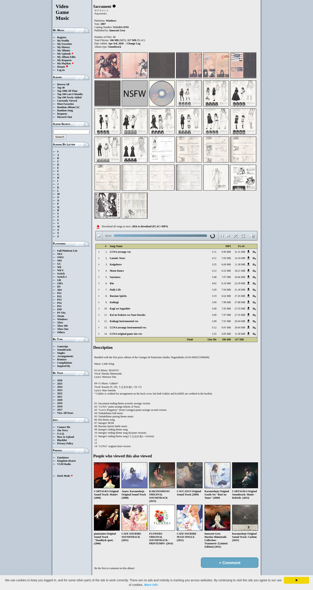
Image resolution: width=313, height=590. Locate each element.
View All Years (65, 413)
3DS (59, 289)
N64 (59, 260)
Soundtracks (64, 349)
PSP (59, 309)
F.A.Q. (60, 433)
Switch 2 (62, 276)
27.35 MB (240, 314)
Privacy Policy (65, 443)
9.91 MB (226, 327)
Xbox (60, 322)
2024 (59, 386)
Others (61, 332)
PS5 (59, 306)
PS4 (59, 302)
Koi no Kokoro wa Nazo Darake (127, 314)
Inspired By (63, 366)
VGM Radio (64, 464)
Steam (60, 316)
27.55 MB (240, 308)
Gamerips (62, 346)
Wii (59, 267)
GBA (60, 283)
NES (59, 254)
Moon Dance (117, 270)
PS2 (59, 296)
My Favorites (64, 43)
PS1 (59, 293)
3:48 (214, 277)
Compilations (64, 362)
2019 (59, 403)
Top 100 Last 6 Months (70, 94)
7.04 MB (226, 289)
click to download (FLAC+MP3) (150, 226)
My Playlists (65, 63)
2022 (59, 393)
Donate (62, 66)
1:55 (214, 333)
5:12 (214, 327)
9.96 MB (226, 251)
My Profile (63, 40)
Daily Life (115, 289)
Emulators (63, 457)
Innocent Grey (117, 30)
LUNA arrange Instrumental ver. (128, 327)
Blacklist (62, 440)
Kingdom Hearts (66, 460)
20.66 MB (240, 277)
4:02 (214, 283)
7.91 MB (226, 321)
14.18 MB (240, 258)
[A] (77, 107)
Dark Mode (65, 475)
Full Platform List (67, 250)
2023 (59, 390)
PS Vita (61, 312)
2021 (59, 396)
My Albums (63, 50)
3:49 (214, 302)
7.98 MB (226, 302)
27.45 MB (240, 296)
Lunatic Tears (117, 258)
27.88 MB (240, 302)
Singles (61, 352)
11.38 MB (240, 264)
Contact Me (63, 427)
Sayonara (115, 277)
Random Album (66, 107)
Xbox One (62, 329)
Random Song (65, 110)
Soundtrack (114, 46)
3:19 (214, 296)
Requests (62, 113)
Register (62, 37)
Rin (112, 283)
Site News (62, 430)
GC (59, 263)
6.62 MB (226, 296)
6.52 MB (226, 270)
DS (58, 286)
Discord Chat (64, 117)
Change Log (133, 43)
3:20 (214, 289)
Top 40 (61, 87)
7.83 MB (226, 258)
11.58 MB (240, 333)
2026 (59, 380)
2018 (59, 406)
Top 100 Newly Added (69, 97)
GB (59, 280)
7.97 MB (226, 314)
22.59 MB (240, 283)
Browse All (63, 84)
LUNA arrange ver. (120, 251)
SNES (60, 257)
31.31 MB (240, 251)
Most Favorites (65, 103)
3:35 (214, 264)
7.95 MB (226, 308)
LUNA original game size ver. (126, 333)
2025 (59, 383)
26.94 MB (240, 321)
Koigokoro (116, 264)
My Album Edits (66, 56)
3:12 (214, 270)
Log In (61, 70)
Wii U (60, 270)
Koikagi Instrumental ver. (124, 321)
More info (151, 585)
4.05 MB (226, 333)
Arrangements (65, 356)
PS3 (59, 299)
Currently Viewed (67, 100)
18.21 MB (240, 270)
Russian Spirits (118, 296)
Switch (61, 273)
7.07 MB (226, 277)
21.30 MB (240, 289)
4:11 (214, 258)
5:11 (214, 251)
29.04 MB (240, 327)
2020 (59, 399)
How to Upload (65, 436)
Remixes (62, 359)
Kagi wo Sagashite (120, 308)
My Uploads (65, 53)
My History (63, 47)
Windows (62, 319)
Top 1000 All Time (67, 90)
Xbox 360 (62, 325)
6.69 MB (226, 264)
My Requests (64, 60)
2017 (59, 409)
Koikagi (114, 302)
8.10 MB (226, 283)
